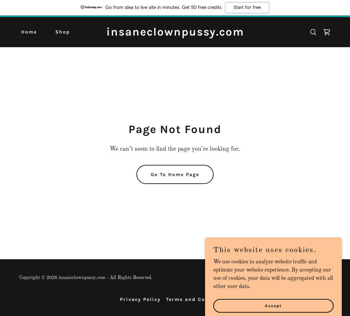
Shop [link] (62, 32)
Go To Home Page (175, 174)
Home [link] (29, 32)
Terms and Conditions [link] (198, 299)
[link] (175, 34)
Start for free (247, 7)
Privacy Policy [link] (140, 299)
